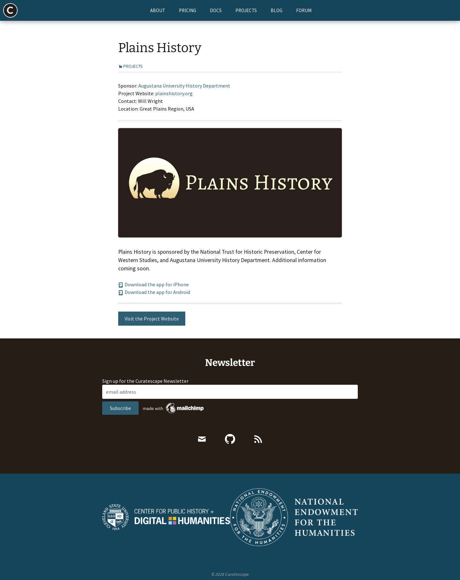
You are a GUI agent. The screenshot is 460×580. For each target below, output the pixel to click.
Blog (276, 10)
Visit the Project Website (152, 325)
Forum (303, 10)
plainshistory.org (174, 100)
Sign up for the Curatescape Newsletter (145, 387)
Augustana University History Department (184, 92)
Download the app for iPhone (153, 291)
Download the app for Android (154, 299)
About (157, 10)
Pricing (187, 10)
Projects (246, 10)
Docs (216, 10)
